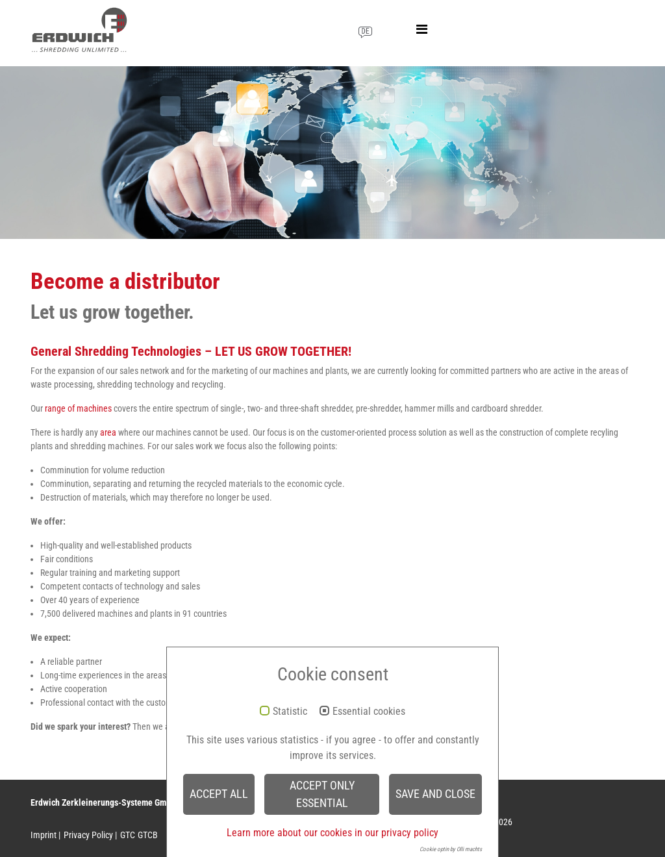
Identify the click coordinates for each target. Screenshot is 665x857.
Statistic (290, 711)
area (108, 432)
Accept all (219, 794)
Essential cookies (368, 711)
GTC (127, 835)
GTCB (148, 835)
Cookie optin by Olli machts (451, 849)
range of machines (78, 408)
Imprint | (45, 835)
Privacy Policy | (90, 835)
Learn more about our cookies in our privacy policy (332, 832)
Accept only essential (322, 794)
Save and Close (435, 794)
